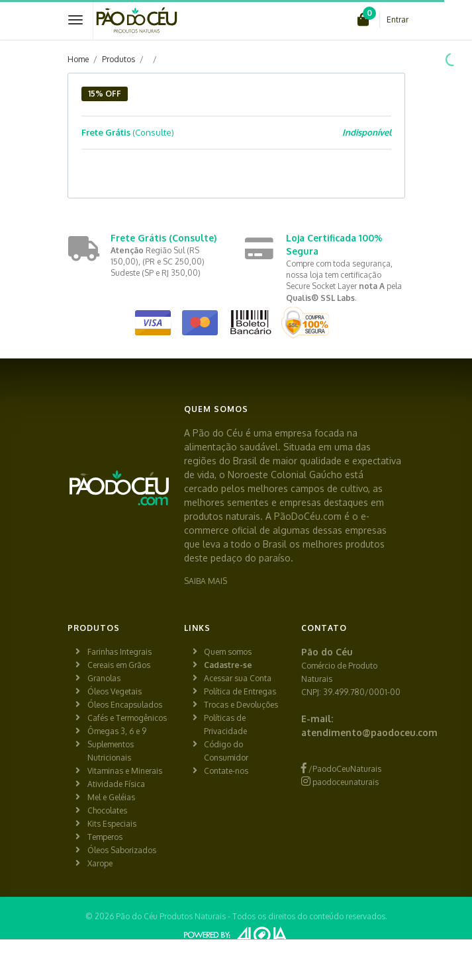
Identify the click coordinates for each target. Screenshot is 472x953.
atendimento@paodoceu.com (369, 732)
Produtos (118, 59)
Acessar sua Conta (237, 678)
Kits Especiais (111, 824)
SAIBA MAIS (205, 581)
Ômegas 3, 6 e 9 (116, 731)
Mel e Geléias (111, 797)
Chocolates (107, 810)
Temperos (104, 837)
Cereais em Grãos (118, 665)
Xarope (100, 863)
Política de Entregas (240, 691)
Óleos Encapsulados (124, 705)
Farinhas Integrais (119, 652)
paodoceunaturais (340, 782)
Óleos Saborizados (121, 850)
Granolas (103, 678)
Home (78, 59)
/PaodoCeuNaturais (341, 769)
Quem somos (228, 652)
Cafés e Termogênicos (127, 718)
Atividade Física (116, 784)
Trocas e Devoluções (241, 705)
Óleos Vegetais (114, 691)
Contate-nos (226, 771)
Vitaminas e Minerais (124, 771)
